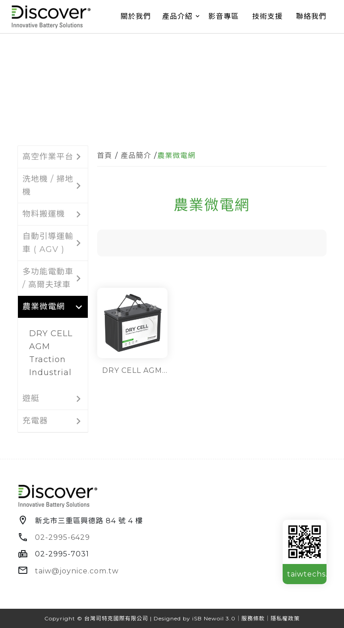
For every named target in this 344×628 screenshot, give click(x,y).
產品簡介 (136, 155)
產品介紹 (177, 16)
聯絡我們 (311, 16)
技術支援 (267, 16)
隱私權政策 (285, 618)
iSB (197, 618)
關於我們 (135, 16)
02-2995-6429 (62, 537)
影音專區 (223, 16)
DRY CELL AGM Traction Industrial (51, 353)
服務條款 (253, 618)
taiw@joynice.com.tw (77, 571)
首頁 (104, 155)
